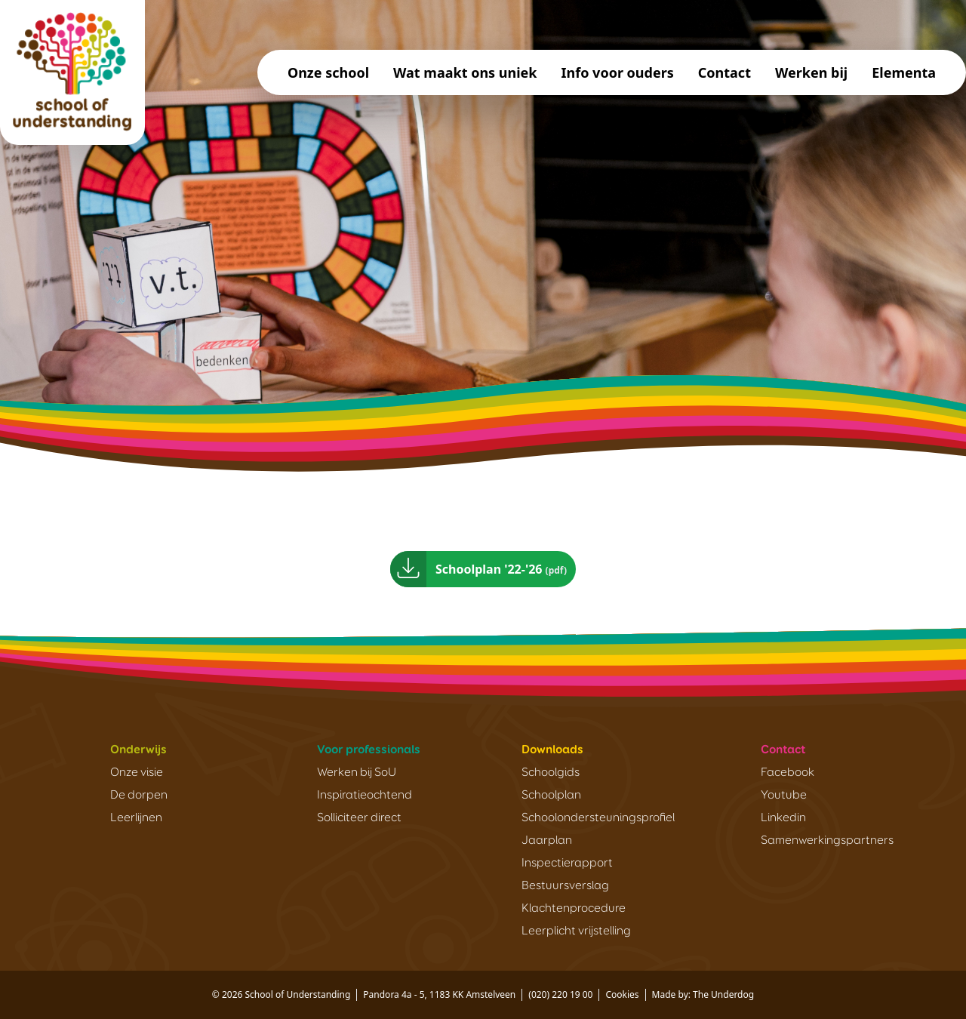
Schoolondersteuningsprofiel (598, 818)
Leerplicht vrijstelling (576, 931)
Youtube (784, 796)
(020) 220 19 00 (560, 994)
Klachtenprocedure (573, 909)
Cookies (621, 994)
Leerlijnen (136, 818)
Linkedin (783, 818)
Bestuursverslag (565, 886)
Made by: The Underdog (703, 994)
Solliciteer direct (359, 818)
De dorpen (139, 796)
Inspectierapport (567, 863)
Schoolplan (551, 796)
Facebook (787, 773)
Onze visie (136, 773)
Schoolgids (550, 773)
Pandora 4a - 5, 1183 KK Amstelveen (439, 994)
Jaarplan (546, 841)
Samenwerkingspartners (827, 841)
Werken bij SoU (356, 773)
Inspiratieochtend (364, 796)
